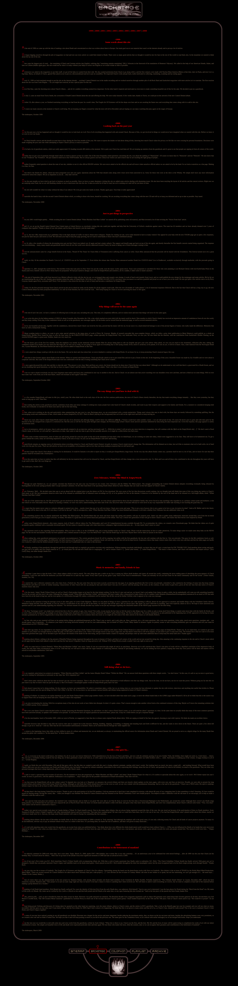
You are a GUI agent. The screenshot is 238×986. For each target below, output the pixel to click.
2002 (109, 30)
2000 (97, 30)
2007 (138, 30)
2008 (145, 30)
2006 (132, 30)
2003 (115, 30)
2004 (121, 30)
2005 (127, 30)
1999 (91, 30)
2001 (103, 30)
